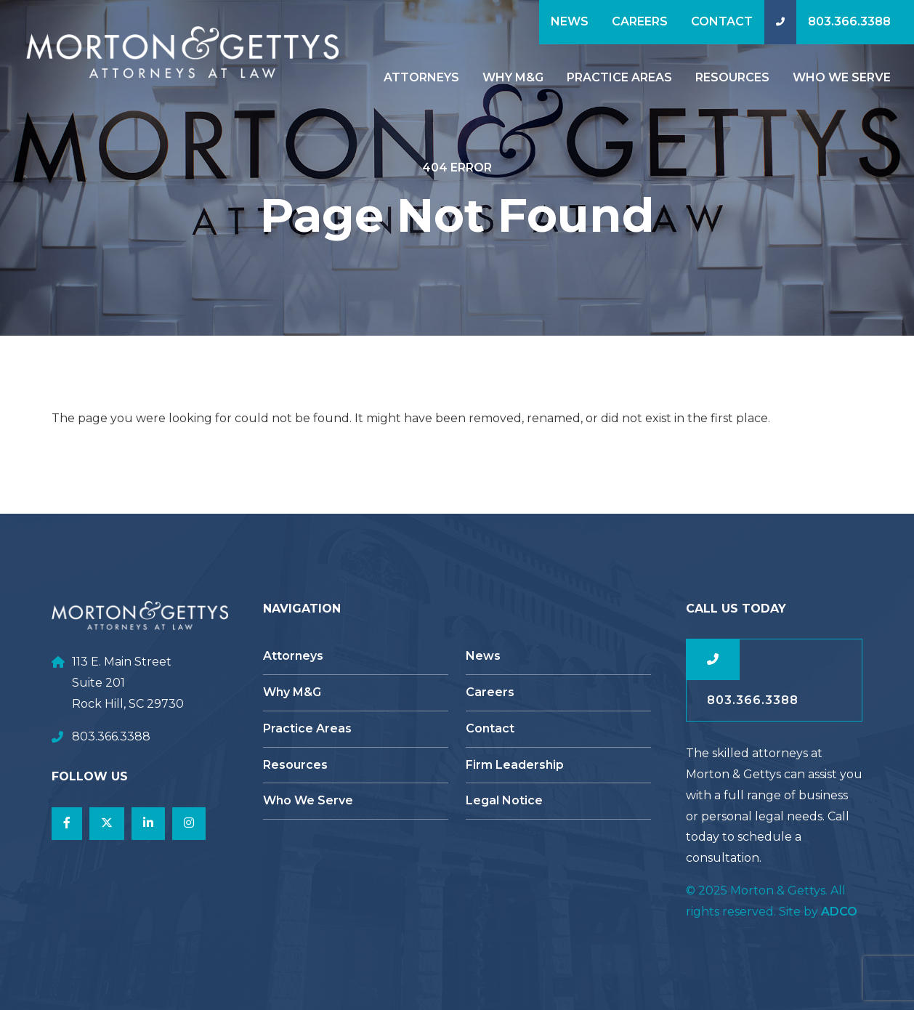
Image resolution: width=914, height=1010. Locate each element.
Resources (732, 77)
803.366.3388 (849, 21)
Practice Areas (619, 77)
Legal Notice (504, 800)
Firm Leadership (515, 765)
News (570, 21)
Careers (640, 21)
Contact (722, 21)
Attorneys (421, 77)
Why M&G (512, 77)
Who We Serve (842, 77)
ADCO (839, 911)
